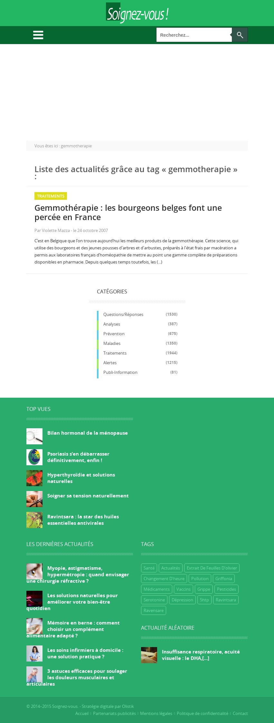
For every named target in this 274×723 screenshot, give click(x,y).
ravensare (154, 610)
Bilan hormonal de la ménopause (87, 433)
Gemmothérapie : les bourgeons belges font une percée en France (128, 212)
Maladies (111, 343)
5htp (204, 600)
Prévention (114, 334)
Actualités (170, 568)
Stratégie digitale (98, 706)
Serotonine (154, 600)
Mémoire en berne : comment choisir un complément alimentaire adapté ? (73, 629)
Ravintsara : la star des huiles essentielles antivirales (83, 519)
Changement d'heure (164, 578)
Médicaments (157, 589)
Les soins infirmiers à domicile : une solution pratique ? (85, 653)
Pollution (200, 578)
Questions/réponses (123, 314)
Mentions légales (156, 713)
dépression (182, 600)
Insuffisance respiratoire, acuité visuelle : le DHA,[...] (201, 654)
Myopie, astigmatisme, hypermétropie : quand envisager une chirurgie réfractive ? (77, 574)
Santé (149, 568)
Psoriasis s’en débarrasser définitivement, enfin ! (78, 456)
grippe (203, 589)
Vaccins (183, 589)
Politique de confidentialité (202, 713)
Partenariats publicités (114, 713)
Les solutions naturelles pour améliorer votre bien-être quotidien (72, 601)
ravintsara (226, 600)
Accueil (82, 713)
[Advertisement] (137, 92)
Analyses (111, 324)
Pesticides (226, 589)
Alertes (110, 363)
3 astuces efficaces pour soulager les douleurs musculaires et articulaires (76, 677)
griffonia (223, 578)
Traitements (50, 196)
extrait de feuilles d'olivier (212, 568)
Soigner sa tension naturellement (88, 495)
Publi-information (120, 372)
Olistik (128, 706)
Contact (240, 713)
